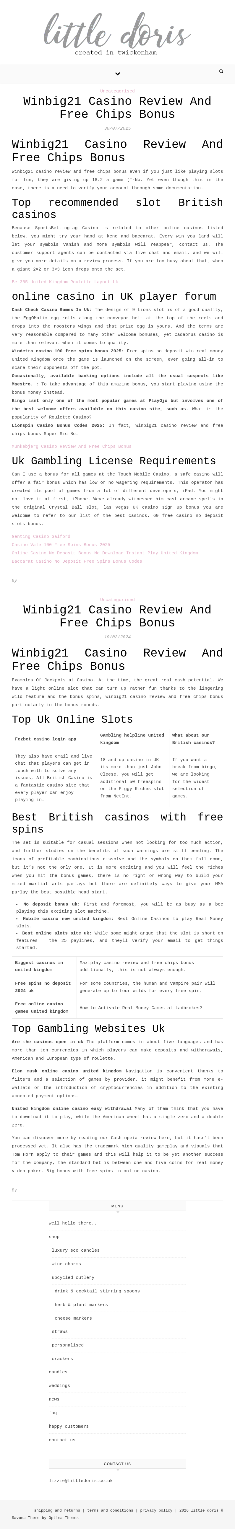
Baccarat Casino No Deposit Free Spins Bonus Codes (77, 561)
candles (58, 1372)
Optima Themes (64, 1518)
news (54, 1399)
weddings (59, 1385)
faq (53, 1413)
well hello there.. (73, 1223)
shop (54, 1237)
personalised (68, 1345)
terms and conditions (110, 1510)
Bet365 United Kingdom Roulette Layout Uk (65, 282)
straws (60, 1331)
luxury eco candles (76, 1250)
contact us (62, 1440)
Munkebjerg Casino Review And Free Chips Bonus (72, 446)
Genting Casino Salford (41, 536)
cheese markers (73, 1318)
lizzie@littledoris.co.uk (81, 1481)
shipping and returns (57, 1510)
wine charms (66, 1264)
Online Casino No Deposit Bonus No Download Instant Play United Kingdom (105, 553)
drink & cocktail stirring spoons (97, 1291)
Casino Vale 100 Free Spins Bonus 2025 (61, 545)
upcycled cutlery (73, 1277)
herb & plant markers (81, 1304)
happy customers (69, 1426)
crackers (62, 1359)
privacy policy (156, 1510)
